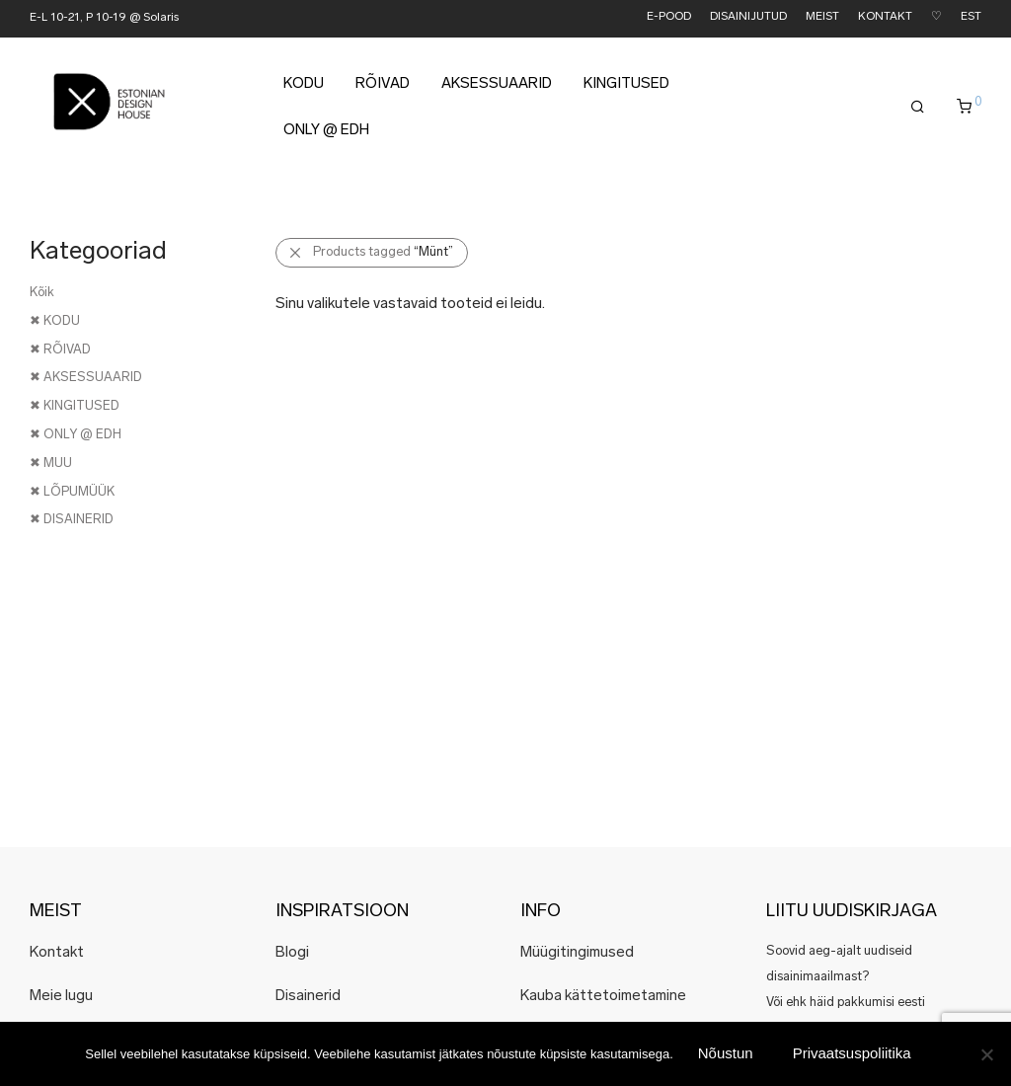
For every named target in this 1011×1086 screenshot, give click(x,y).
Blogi (292, 953)
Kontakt (57, 953)
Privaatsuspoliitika (852, 1053)
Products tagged (383, 252)
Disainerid (308, 996)
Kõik (42, 292)
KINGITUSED (626, 87)
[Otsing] (917, 110)
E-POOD (669, 17)
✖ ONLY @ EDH (75, 434)
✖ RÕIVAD (60, 350)
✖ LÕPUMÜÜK (72, 492)
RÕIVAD (382, 87)
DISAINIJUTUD (748, 17)
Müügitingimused (577, 953)
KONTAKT (885, 17)
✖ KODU (55, 321)
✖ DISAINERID (72, 519)
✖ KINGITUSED (74, 406)
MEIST (822, 17)
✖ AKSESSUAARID (86, 377)
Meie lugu (61, 996)
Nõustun (725, 1053)
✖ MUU (51, 463)
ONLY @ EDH (326, 133)
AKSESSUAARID (496, 87)
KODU (303, 87)
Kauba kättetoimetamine (603, 996)
